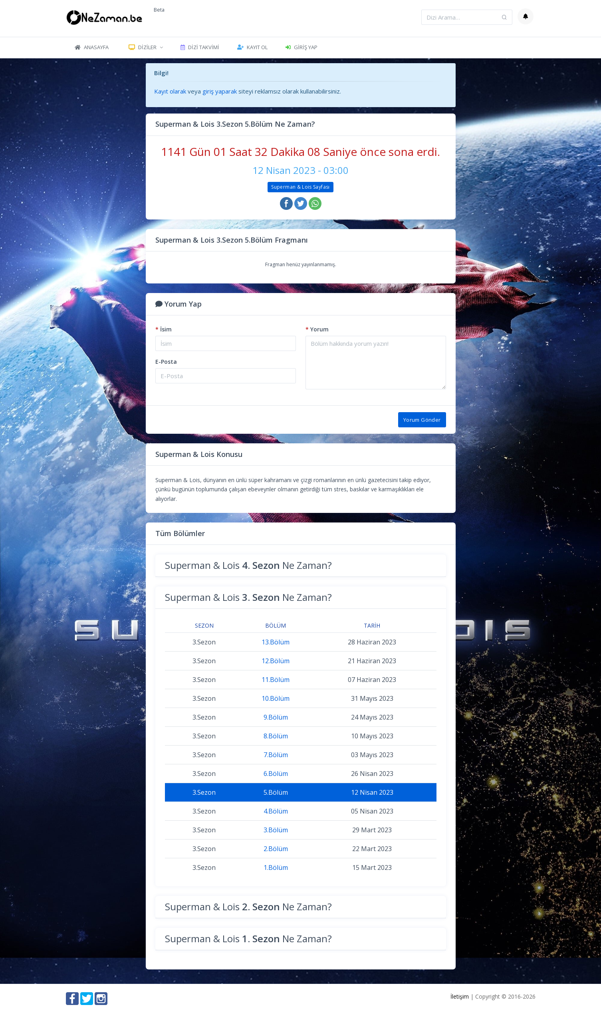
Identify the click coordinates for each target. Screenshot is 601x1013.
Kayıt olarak (170, 91)
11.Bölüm (276, 679)
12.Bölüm (276, 660)
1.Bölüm (276, 867)
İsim (163, 329)
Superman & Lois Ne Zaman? (248, 565)
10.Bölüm (276, 698)
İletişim (459, 996)
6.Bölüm (276, 773)
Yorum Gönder (422, 419)
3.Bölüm (276, 830)
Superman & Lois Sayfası (300, 186)
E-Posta (166, 361)
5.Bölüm (276, 792)
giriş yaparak (219, 91)
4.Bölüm (276, 811)
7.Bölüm (276, 754)
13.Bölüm (276, 642)
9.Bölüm (276, 717)
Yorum (317, 329)
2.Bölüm (276, 848)
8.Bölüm (276, 736)
